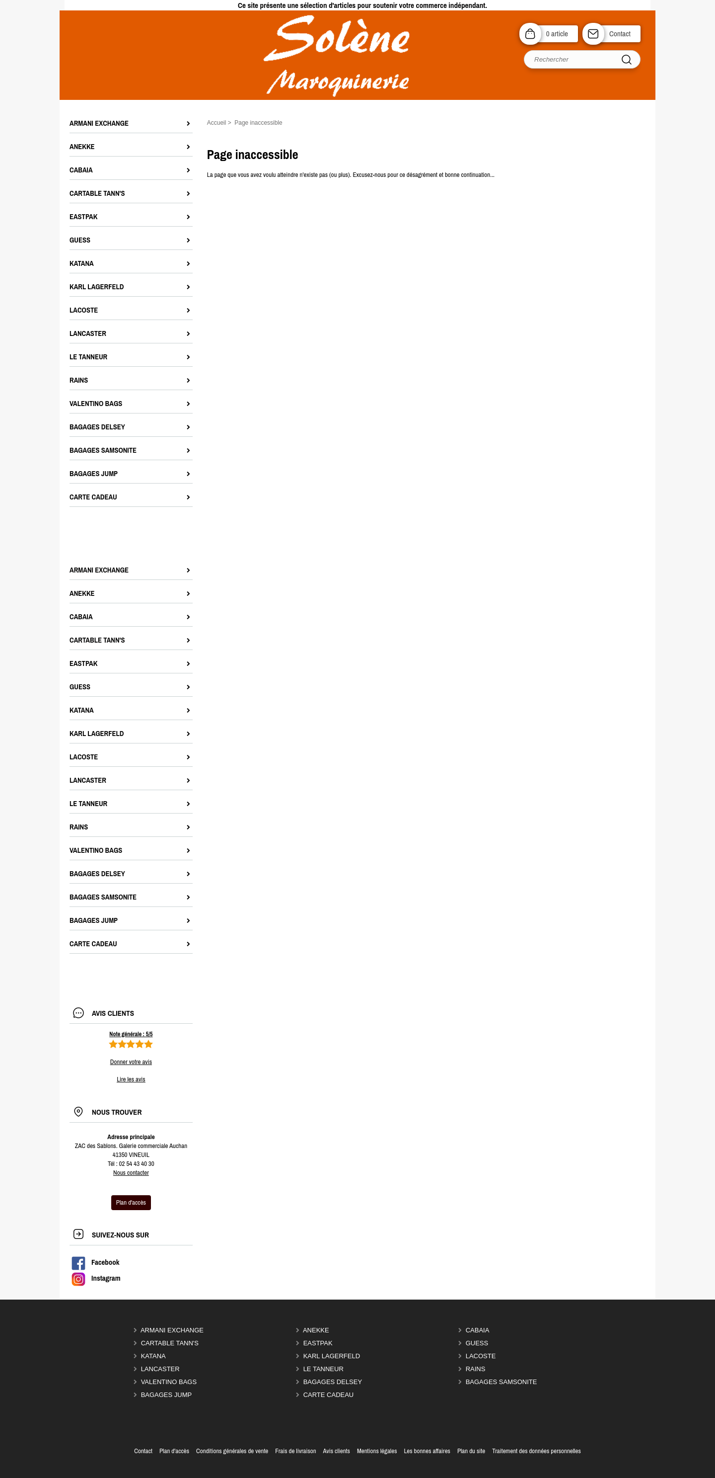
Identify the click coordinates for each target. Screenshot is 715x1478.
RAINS (476, 1369)
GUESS (477, 1343)
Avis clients (336, 1451)
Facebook (95, 1262)
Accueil (216, 122)
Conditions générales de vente (232, 1451)
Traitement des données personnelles (536, 1451)
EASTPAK (318, 1343)
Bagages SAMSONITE (501, 1382)
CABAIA (478, 1330)
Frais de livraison (295, 1451)
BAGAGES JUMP (166, 1394)
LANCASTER (160, 1369)
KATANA (153, 1356)
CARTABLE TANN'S (170, 1343)
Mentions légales (377, 1451)
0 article (557, 33)
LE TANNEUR (323, 1369)
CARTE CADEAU (328, 1394)
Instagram (96, 1278)
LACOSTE (481, 1356)
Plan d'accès (174, 1451)
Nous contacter (131, 1172)
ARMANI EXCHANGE (172, 1330)
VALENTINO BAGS (169, 1382)
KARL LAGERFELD (331, 1356)
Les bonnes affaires (427, 1451)
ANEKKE (316, 1330)
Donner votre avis (131, 1062)
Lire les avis (131, 1079)
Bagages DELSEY (332, 1382)
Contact (620, 33)
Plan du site (471, 1451)
